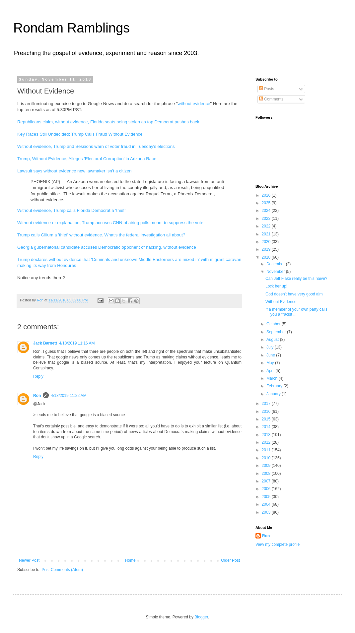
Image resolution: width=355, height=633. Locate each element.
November (276, 271)
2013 (267, 434)
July (270, 347)
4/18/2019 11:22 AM (68, 395)
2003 (267, 512)
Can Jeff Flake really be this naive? (296, 278)
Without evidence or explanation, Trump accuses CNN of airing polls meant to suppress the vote (110, 222)
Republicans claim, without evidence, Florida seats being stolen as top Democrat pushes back (108, 121)
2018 (267, 257)
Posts (266, 89)
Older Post (230, 560)
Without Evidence (280, 301)
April (270, 370)
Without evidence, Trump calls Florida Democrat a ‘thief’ (71, 210)
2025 (267, 203)
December (276, 264)
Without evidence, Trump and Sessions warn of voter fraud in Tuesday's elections (96, 146)
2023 (267, 218)
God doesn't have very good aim (293, 294)
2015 (267, 419)
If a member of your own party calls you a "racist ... (296, 311)
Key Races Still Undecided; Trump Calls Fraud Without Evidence (79, 134)
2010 (267, 458)
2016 (267, 411)
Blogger (201, 617)
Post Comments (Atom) (62, 569)
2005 (267, 496)
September (276, 332)
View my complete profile (277, 544)
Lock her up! (276, 286)
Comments (271, 99)
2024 (267, 210)
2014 (267, 426)
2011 (267, 450)
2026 (267, 195)
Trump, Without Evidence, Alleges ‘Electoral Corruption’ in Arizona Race (86, 158)
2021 (267, 234)
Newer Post (29, 560)
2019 (267, 249)
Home (130, 560)
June (271, 355)
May (270, 362)
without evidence (194, 103)
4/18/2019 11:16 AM (77, 343)
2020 (267, 241)
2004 (267, 504)
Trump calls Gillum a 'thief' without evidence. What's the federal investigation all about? (101, 234)
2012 (267, 442)
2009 (267, 465)
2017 (267, 403)
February (274, 386)
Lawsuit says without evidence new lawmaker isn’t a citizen (74, 170)
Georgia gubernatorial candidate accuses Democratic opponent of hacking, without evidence (106, 247)
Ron (37, 395)
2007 (267, 481)
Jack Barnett (45, 343)
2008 (267, 473)
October (274, 324)
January (274, 394)
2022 (267, 226)
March (272, 378)
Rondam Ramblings (71, 28)
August (273, 339)
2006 (267, 488)
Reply (38, 376)
